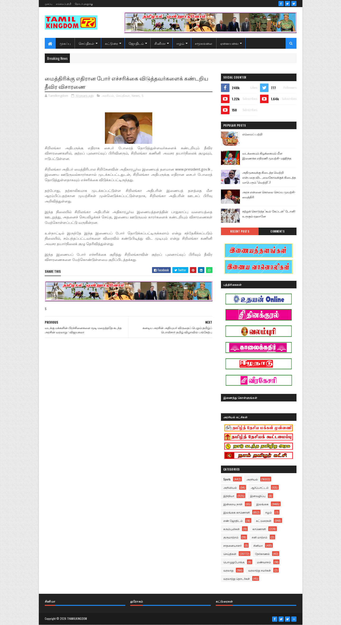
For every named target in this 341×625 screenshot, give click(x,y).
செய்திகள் (86, 43)
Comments (277, 231)
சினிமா (160, 43)
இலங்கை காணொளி (236, 512)
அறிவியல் (230, 487)
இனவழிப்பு (257, 496)
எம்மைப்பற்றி (63, 3)
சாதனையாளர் (232, 545)
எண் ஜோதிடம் (233, 521)
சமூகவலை (203, 43)
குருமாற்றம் (230, 537)
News (136, 95)
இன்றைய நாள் (232, 504)
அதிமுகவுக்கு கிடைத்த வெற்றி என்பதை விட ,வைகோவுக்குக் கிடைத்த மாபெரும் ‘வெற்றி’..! (269, 177)
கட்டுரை (111, 43)
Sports (227, 479)
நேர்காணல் (262, 554)
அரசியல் (107, 95)
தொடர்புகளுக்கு (84, 3)
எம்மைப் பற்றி (252, 134)
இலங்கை (262, 504)
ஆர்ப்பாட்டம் (260, 487)
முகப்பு (48, 3)
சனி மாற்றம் (259, 537)
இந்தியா (228, 496)
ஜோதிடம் (136, 43)
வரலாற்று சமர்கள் (259, 570)
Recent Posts (239, 231)
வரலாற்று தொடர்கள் (236, 579)
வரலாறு (228, 570)
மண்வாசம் (264, 562)
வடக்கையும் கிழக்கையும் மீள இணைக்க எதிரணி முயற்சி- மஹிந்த (266, 155)
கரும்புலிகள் (231, 529)
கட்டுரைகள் (263, 521)
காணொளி (259, 529)
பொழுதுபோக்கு (234, 562)
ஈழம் (180, 43)
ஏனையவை (229, 43)
